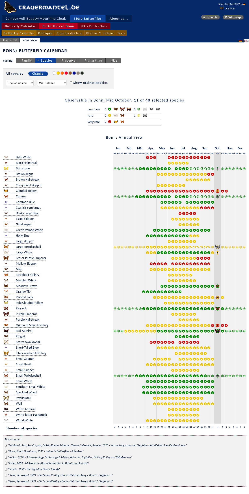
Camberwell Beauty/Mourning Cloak (36, 18)
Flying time (93, 60)
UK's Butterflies (94, 26)
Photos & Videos (100, 33)
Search (212, 17)
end (122, 153)
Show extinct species (90, 83)
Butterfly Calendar (20, 26)
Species (47, 60)
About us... (119, 18)
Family (27, 60)
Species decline (70, 33)
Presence (69, 60)
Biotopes (45, 33)
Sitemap (234, 17)
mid (118, 153)
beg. (115, 153)
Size (114, 60)
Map (121, 33)
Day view (10, 40)
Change (38, 73)
